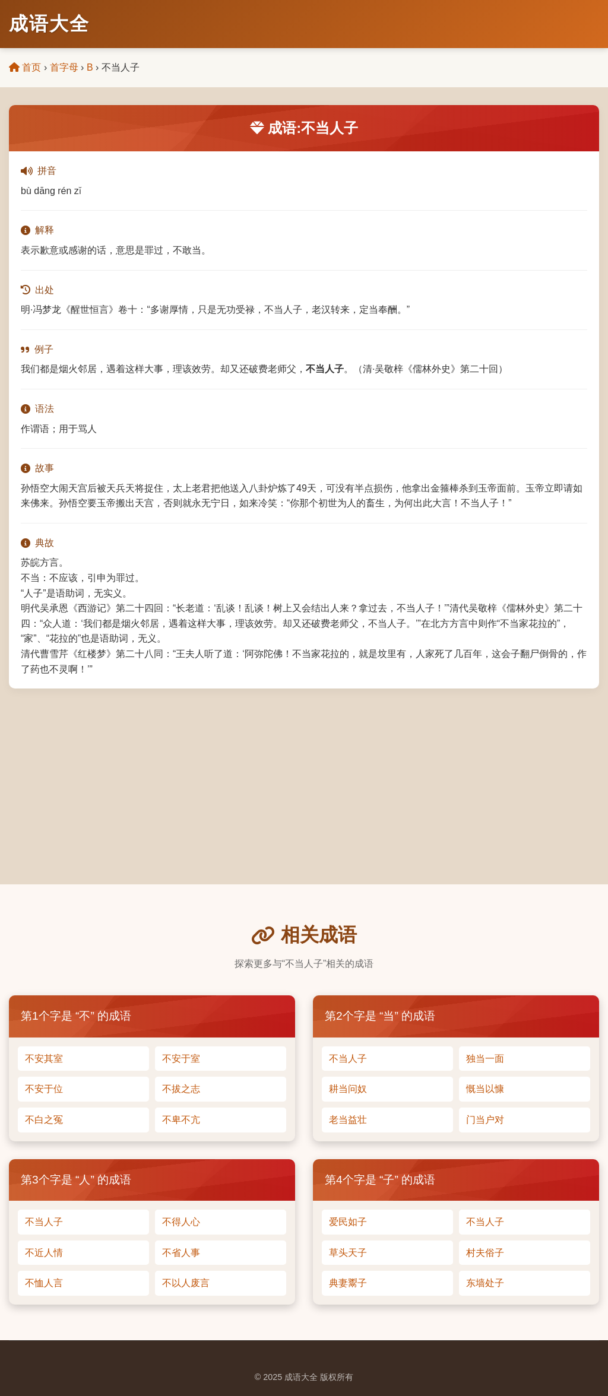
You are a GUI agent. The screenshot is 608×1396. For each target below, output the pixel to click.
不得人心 (181, 1222)
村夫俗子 (485, 1253)
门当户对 (485, 1120)
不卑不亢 (181, 1120)
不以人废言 (186, 1283)
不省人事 (181, 1253)
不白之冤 (44, 1120)
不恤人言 (44, 1283)
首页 (25, 67)
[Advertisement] (304, 777)
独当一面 (485, 1059)
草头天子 (348, 1253)
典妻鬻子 (348, 1283)
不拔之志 (181, 1089)
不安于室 (181, 1059)
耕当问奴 (348, 1089)
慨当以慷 (485, 1089)
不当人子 (348, 1059)
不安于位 (44, 1089)
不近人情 (44, 1253)
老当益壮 (348, 1120)
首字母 (64, 67)
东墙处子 (485, 1283)
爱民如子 (348, 1222)
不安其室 (44, 1059)
